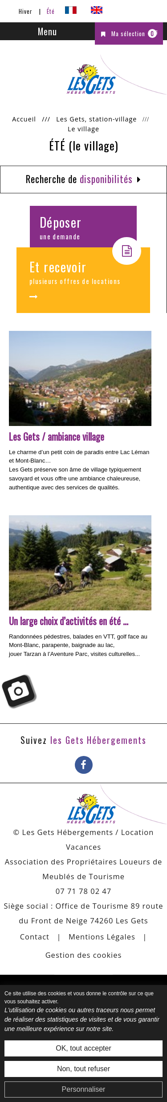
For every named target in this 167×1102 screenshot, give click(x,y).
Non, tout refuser (83, 1069)
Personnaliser (84, 1089)
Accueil (24, 119)
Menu (47, 31)
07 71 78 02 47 (84, 891)
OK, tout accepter (83, 1048)
